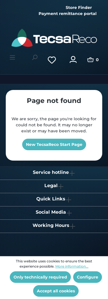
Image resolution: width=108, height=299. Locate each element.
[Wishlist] (51, 59)
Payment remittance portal (67, 13)
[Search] (34, 57)
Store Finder (79, 7)
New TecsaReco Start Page (54, 144)
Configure (87, 277)
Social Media (51, 212)
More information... (71, 266)
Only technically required (40, 277)
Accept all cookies (56, 291)
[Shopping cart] (93, 59)
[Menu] (12, 57)
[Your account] (73, 59)
